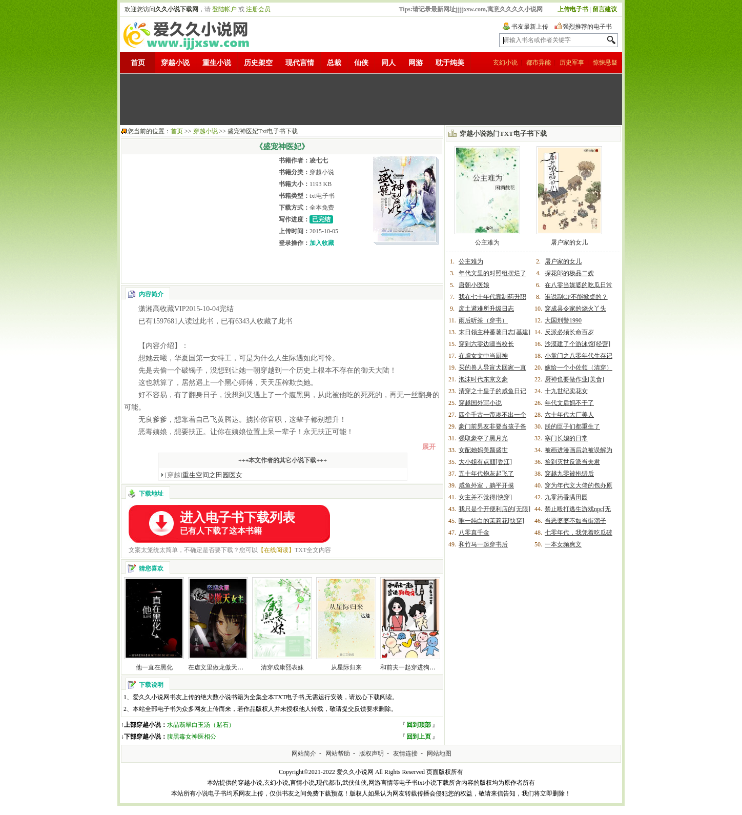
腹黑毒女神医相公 (191, 736)
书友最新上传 (529, 26)
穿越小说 (175, 63)
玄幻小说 (505, 62)
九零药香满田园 (566, 497)
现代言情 (299, 63)
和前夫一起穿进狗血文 (411, 667)
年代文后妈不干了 (569, 402)
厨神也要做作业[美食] (574, 379)
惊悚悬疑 (605, 62)
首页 (138, 63)
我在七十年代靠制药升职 (492, 296)
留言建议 (604, 9)
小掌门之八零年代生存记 (578, 355)
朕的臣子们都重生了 (572, 426)
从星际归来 (346, 667)
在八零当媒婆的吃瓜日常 (578, 285)
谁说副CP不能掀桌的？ (576, 296)
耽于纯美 (450, 63)
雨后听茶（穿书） (483, 320)
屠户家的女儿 (569, 242)
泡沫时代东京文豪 (483, 379)
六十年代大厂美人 (569, 414)
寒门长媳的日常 (566, 438)
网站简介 (304, 753)
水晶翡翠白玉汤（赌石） (201, 724)
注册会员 (258, 9)
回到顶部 (418, 724)
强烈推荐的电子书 (587, 26)
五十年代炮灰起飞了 (486, 473)
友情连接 (405, 753)
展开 (429, 447)
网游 (415, 63)
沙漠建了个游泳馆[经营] (577, 344)
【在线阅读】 (276, 550)
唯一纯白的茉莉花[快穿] (491, 520)
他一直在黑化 (154, 667)
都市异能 (538, 62)
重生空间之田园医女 (204, 475)
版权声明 (371, 753)
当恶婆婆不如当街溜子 (575, 520)
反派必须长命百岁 (569, 332)
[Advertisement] (371, 99)
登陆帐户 (224, 9)
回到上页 (418, 736)
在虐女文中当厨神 (483, 355)
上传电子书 (573, 9)
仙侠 (361, 63)
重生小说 (216, 63)
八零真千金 (474, 532)
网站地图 (439, 753)
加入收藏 (322, 243)
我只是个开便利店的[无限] (494, 509)
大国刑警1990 (563, 320)
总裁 (334, 63)
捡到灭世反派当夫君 (572, 461)
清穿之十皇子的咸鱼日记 (492, 391)
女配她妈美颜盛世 (483, 450)
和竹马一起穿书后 (483, 544)
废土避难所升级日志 (486, 308)
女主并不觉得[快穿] (485, 497)
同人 (388, 63)
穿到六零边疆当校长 (486, 344)
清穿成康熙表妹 (282, 667)
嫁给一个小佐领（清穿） (578, 367)
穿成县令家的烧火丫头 (575, 308)
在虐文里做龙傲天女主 (219, 667)
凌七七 (319, 160)
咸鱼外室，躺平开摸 (486, 485)
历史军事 (572, 62)
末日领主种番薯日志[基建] (494, 332)
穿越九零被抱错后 (569, 473)
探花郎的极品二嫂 (569, 273)
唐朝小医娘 (474, 285)
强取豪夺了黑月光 (483, 438)
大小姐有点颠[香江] (485, 461)
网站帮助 (337, 753)
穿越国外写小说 (480, 402)
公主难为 (487, 242)
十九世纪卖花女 (566, 391)
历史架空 (258, 63)
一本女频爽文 (563, 544)
